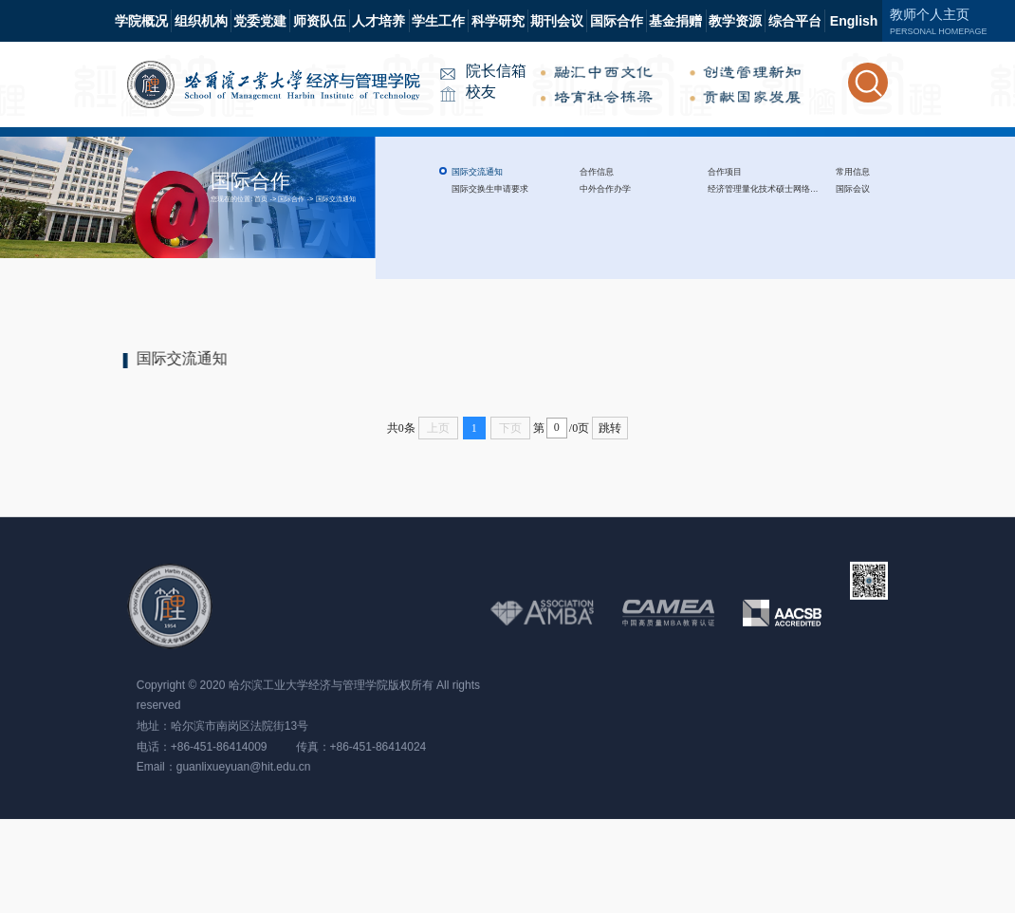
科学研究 (498, 20)
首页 (261, 199)
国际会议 (853, 189)
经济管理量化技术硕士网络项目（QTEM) (785, 189)
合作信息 (597, 172)
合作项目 (725, 172)
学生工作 (438, 20)
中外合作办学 (605, 189)
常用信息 (853, 172)
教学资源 (735, 20)
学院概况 (141, 20)
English (854, 20)
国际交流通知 (336, 199)
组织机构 (201, 20)
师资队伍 (319, 20)
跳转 (610, 428)
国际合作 (616, 20)
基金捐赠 (675, 20)
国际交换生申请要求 (490, 189)
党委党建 (259, 20)
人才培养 (378, 20)
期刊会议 (556, 20)
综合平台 (794, 20)
